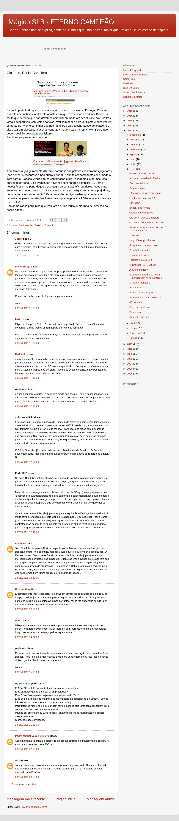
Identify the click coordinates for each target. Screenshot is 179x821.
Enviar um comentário (23, 784)
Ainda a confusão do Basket (145, 178)
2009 (130, 354)
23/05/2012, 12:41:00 (27, 532)
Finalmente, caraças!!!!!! (142, 198)
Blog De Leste (131, 87)
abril (132, 323)
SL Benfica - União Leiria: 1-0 (145, 297)
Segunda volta (137, 188)
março (134, 328)
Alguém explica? (138, 269)
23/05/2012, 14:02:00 (27, 637)
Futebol (48, 225)
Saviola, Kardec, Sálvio (142, 173)
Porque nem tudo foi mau (143, 245)
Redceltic (20, 354)
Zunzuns (134, 235)
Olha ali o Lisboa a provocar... (146, 193)
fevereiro (135, 333)
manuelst (20, 543)
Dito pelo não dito (139, 317)
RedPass (128, 83)
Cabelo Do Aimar (132, 96)
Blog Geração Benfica (135, 74)
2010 (130, 349)
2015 (130, 115)
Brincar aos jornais (139, 207)
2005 (130, 373)
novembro (136, 139)
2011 (130, 344)
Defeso (39, 225)
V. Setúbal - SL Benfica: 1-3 (144, 265)
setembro (135, 149)
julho (133, 159)
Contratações (26, 225)
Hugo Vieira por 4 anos (142, 240)
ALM (18, 760)
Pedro (18, 319)
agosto (134, 154)
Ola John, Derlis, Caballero (144, 217)
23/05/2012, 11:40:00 (27, 378)
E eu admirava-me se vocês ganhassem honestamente (145, 276)
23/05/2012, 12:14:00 (27, 406)
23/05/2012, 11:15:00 (27, 308)
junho (133, 164)
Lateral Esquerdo (132, 70)
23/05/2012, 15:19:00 (27, 672)
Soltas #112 (136, 287)
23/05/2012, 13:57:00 (27, 609)
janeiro (134, 338)
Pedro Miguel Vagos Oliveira (32, 736)
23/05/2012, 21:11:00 (27, 724)
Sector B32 (129, 79)
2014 (130, 120)
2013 (130, 125)
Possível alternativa (140, 250)
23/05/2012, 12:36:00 (27, 462)
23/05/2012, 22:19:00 (27, 749)
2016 (130, 110)
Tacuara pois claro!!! (140, 259)
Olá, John (134, 203)
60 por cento (136, 302)
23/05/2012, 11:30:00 (27, 343)
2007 (130, 363)
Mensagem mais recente (26, 799)
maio (133, 169)
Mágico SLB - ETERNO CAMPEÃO (61, 22)
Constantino (22, 589)
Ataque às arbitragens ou (143, 292)
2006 (130, 368)
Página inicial (66, 799)
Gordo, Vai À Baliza (134, 92)
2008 (130, 358)
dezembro (136, 134)
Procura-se (135, 312)
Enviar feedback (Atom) (34, 806)
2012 (130, 130)
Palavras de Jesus (139, 307)
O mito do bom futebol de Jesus (147, 222)
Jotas (18, 238)
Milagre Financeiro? (140, 282)
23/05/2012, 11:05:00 (27, 255)
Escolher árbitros (138, 183)
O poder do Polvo (139, 255)
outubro (134, 144)
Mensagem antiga (101, 799)
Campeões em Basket (141, 212)
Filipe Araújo (22, 266)
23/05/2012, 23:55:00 (27, 777)
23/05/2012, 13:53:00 (27, 577)
